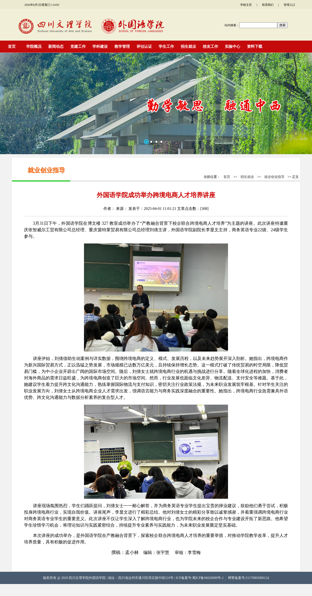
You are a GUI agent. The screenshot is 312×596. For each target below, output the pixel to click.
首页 (226, 177)
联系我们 (268, 4)
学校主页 (246, 4)
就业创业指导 (274, 177)
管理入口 (289, 4)
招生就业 (247, 177)
